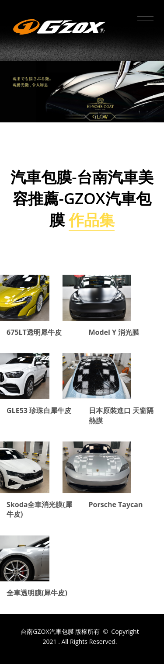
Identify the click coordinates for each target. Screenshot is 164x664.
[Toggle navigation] (145, 16)
